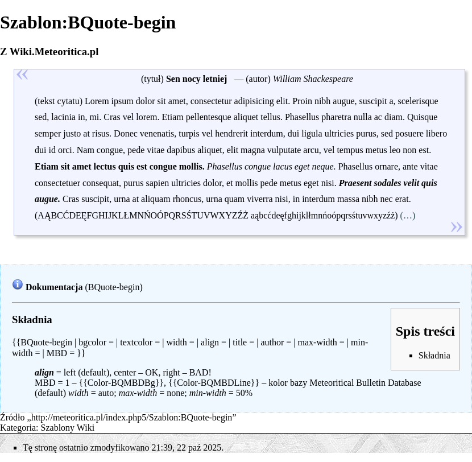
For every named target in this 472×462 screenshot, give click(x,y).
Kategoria (18, 427)
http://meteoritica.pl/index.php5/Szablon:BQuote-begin (132, 417)
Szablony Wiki (68, 427)
